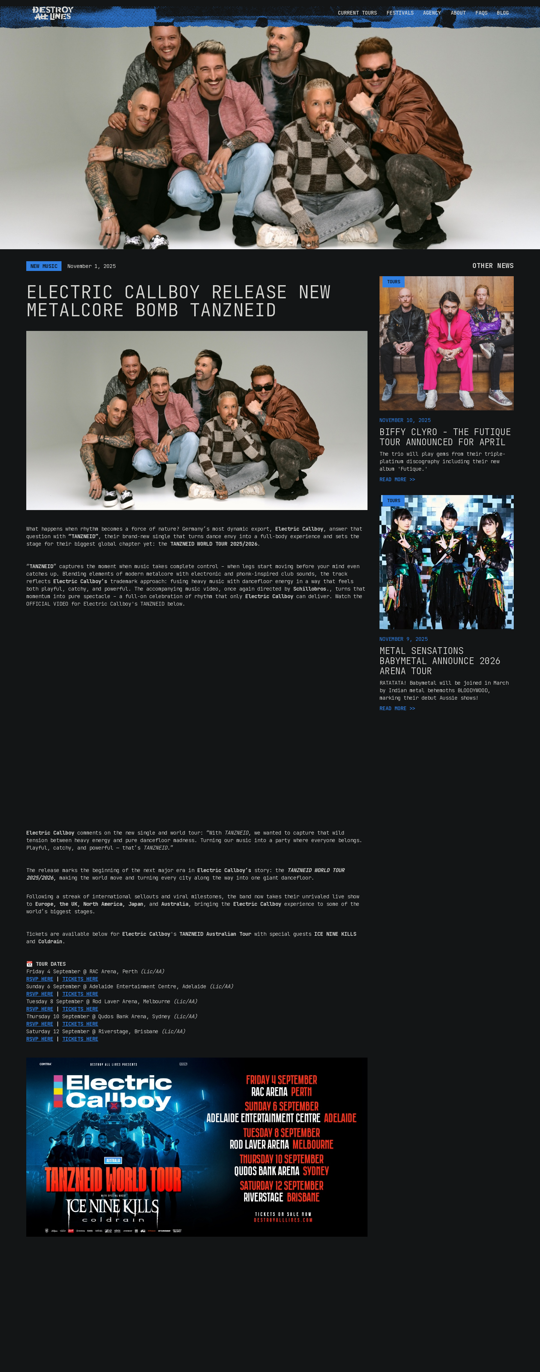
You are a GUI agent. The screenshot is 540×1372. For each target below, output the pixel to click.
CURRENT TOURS (357, 12)
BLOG (503, 12)
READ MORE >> (398, 479)
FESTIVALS (400, 12)
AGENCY (432, 12)
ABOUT (458, 12)
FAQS (482, 12)
